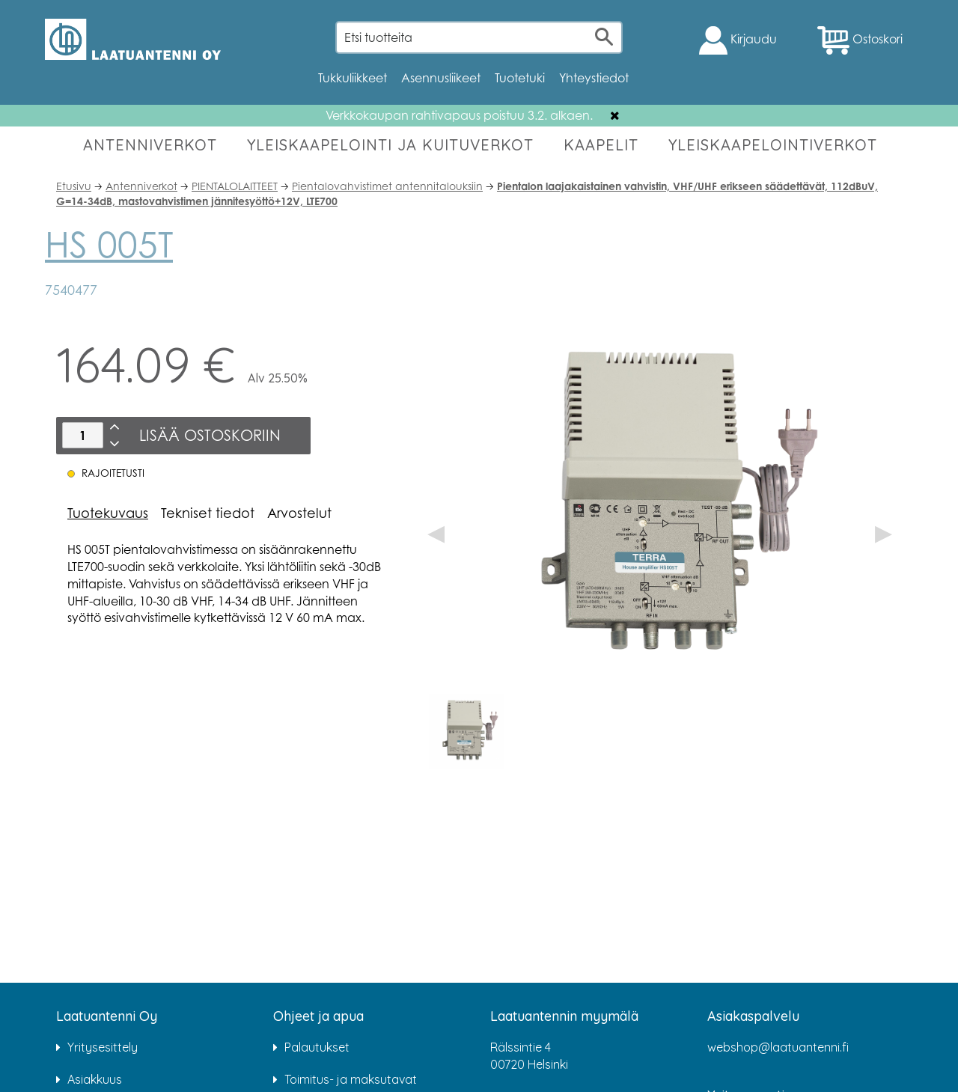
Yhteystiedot (594, 77)
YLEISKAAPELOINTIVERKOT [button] (772, 144)
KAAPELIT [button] (601, 144)
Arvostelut (299, 512)
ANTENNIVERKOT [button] (150, 144)
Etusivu (73, 186)
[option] (466, 731)
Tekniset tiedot (207, 512)
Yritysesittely (102, 1047)
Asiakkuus (94, 1079)
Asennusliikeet (440, 77)
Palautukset (317, 1047)
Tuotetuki (520, 77)
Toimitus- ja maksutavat (350, 1079)
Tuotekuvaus (107, 512)
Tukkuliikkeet (352, 77)
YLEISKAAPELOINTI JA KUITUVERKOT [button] (390, 144)
